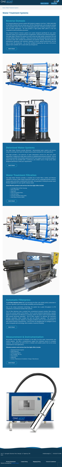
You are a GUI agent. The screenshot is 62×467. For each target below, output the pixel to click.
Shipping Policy (37, 461)
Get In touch (11, 201)
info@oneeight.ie (47, 453)
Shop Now (54, 3)
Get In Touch (11, 48)
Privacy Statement (11, 461)
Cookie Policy (24, 461)
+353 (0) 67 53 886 (57, 453)
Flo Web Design (15, 463)
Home (4, 7)
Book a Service (44, 3)
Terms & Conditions (51, 461)
